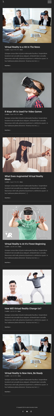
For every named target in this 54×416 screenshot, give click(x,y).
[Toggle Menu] (49, 2)
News (21, 49)
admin (7, 49)
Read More (7, 65)
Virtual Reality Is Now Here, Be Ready (24, 373)
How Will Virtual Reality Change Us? (23, 308)
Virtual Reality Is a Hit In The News (22, 47)
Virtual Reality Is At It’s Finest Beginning (25, 244)
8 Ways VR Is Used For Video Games (23, 111)
